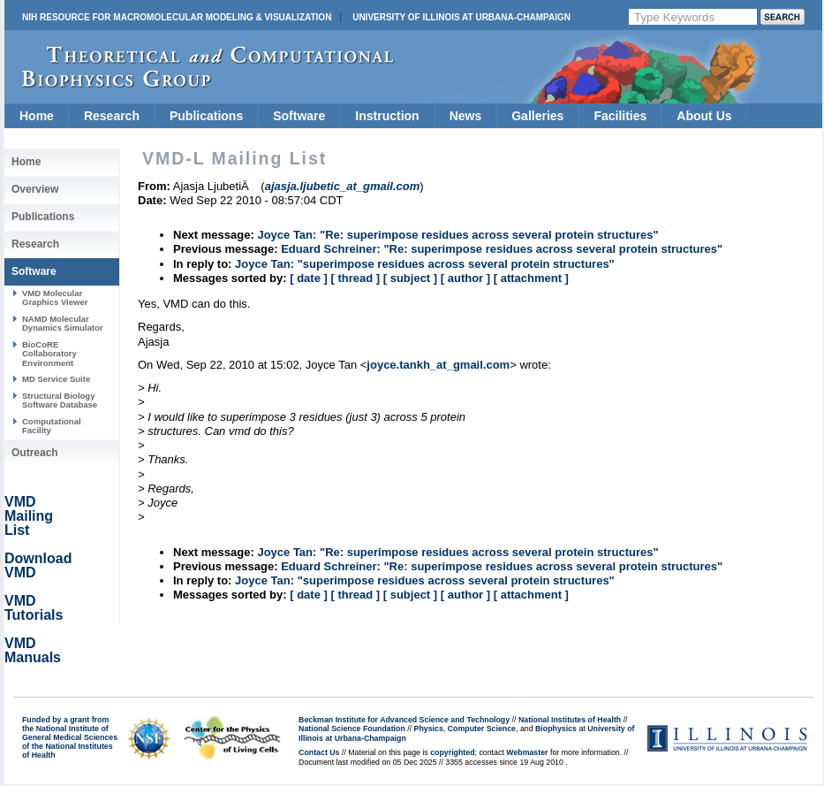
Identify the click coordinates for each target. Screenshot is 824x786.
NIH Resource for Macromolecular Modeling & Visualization (176, 17)
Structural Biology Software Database (59, 400)
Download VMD (38, 565)
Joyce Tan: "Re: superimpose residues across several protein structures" (457, 234)
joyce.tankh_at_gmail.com (438, 364)
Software (299, 116)
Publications (206, 116)
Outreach (34, 452)
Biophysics (556, 728)
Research (112, 116)
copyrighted (452, 752)
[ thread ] (355, 278)
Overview (34, 189)
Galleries (537, 116)
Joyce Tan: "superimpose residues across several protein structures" (425, 264)
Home (36, 116)
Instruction (387, 116)
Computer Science (482, 728)
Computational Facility (51, 425)
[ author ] (465, 278)
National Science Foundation (352, 728)
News (466, 116)
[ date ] (309, 278)
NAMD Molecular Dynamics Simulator (62, 323)
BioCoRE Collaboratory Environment (49, 354)
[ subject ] (410, 278)
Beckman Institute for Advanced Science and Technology (404, 719)
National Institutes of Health (569, 719)
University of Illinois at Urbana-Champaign (461, 17)
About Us (704, 116)
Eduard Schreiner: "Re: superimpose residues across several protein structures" (501, 249)
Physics (428, 728)
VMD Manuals (32, 650)
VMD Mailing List (28, 516)
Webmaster (527, 752)
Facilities (619, 116)
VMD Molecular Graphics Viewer (54, 297)
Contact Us (319, 752)
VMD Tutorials (33, 607)
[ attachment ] (531, 278)
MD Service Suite (56, 379)
